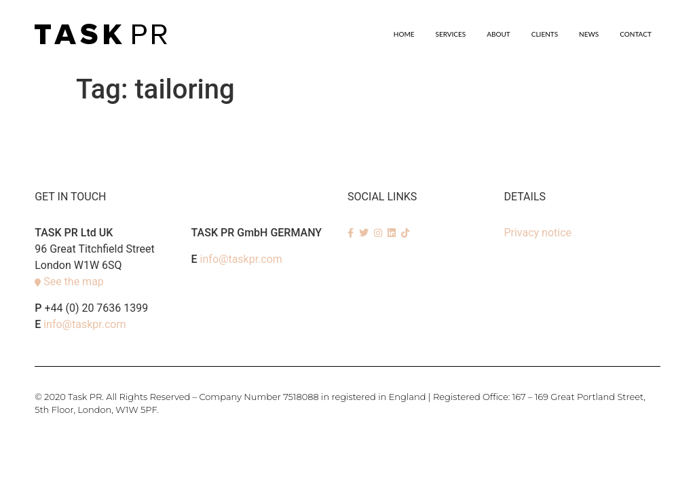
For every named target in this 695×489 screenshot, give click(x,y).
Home (404, 34)
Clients (544, 34)
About (498, 34)
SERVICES (451, 34)
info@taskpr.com (84, 324)
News (589, 34)
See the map (73, 281)
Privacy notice (537, 232)
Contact (636, 34)
